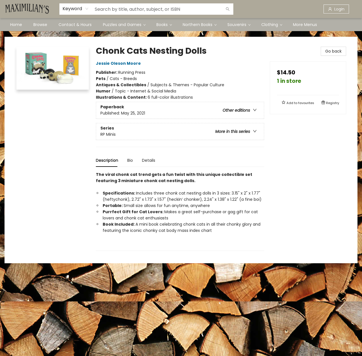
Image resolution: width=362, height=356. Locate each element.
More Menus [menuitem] (305, 24)
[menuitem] (16, 24)
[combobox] (75, 8)
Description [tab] (107, 160)
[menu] (181, 24)
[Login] (336, 9)
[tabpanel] (180, 211)
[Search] (227, 9)
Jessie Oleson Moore (119, 63)
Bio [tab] (130, 160)
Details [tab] (148, 160)
